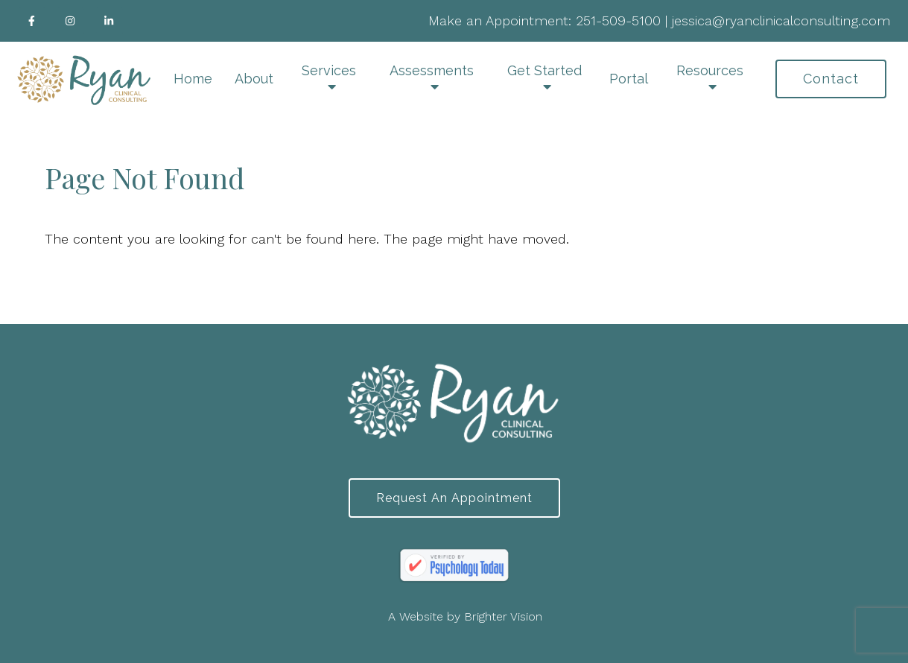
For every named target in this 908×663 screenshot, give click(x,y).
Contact (831, 78)
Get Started (544, 70)
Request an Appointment (454, 498)
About (254, 78)
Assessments (432, 70)
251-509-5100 (618, 20)
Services (329, 70)
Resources (709, 70)
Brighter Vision (503, 616)
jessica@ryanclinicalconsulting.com (781, 20)
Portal (628, 78)
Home (193, 78)
